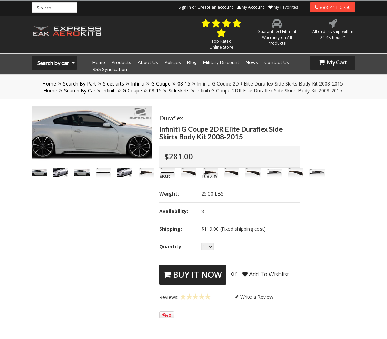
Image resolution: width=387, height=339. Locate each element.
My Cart (333, 62)
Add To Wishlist (265, 274)
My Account (250, 7)
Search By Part (79, 83)
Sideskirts (113, 83)
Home (49, 83)
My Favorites (283, 7)
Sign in (185, 7)
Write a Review (254, 296)
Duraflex (171, 118)
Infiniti (137, 83)
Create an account (215, 7)
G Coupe (161, 83)
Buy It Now (192, 274)
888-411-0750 (333, 7)
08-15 (183, 83)
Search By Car (79, 90)
